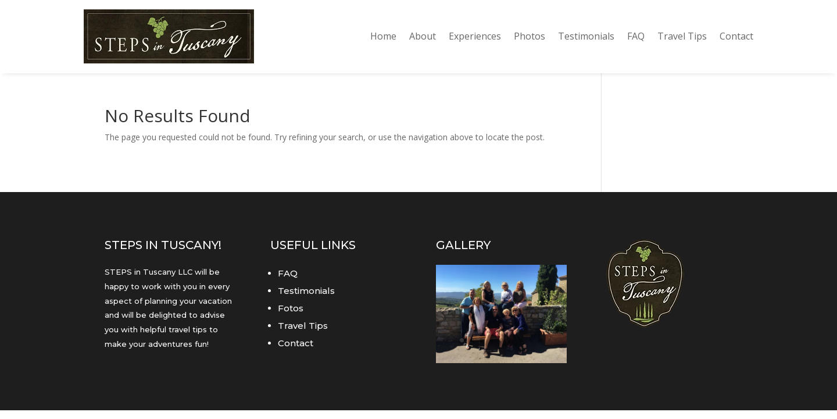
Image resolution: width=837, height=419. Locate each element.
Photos (529, 36)
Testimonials (586, 36)
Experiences (475, 36)
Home (383, 36)
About (422, 36)
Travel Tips (682, 36)
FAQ (636, 36)
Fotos (290, 308)
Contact (736, 36)
